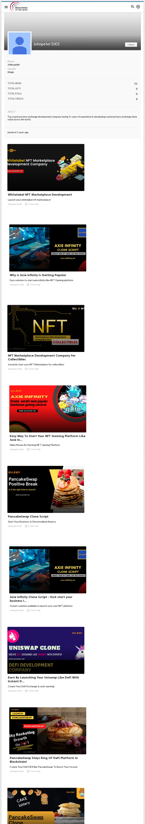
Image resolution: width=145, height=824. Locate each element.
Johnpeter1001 (46, 44)
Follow (131, 44)
